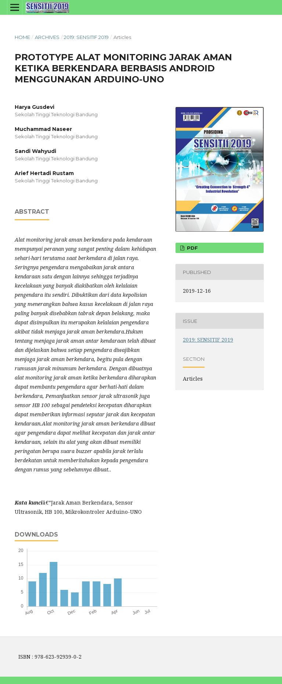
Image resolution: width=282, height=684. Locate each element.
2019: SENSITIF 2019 (86, 37)
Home (22, 37)
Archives (47, 37)
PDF (191, 248)
